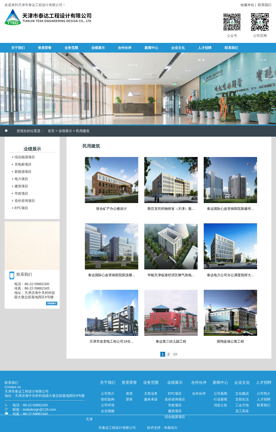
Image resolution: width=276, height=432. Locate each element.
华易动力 (171, 428)
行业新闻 (220, 399)
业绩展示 (65, 131)
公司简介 (107, 393)
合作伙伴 (199, 393)
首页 (51, 131)
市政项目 (20, 193)
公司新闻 (220, 393)
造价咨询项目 (23, 201)
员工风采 (242, 411)
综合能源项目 (23, 157)
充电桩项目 (22, 164)
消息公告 (220, 405)
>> (175, 354)
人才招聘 (263, 399)
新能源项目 (22, 171)
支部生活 (242, 399)
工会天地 (242, 405)
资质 (129, 393)
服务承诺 (151, 399)
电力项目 (20, 179)
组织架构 (107, 399)
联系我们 (264, 5)
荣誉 (129, 399)
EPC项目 (20, 208)
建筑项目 (20, 186)
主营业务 (151, 393)
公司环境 (107, 405)
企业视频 (107, 411)
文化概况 (242, 393)
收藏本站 (247, 5)
